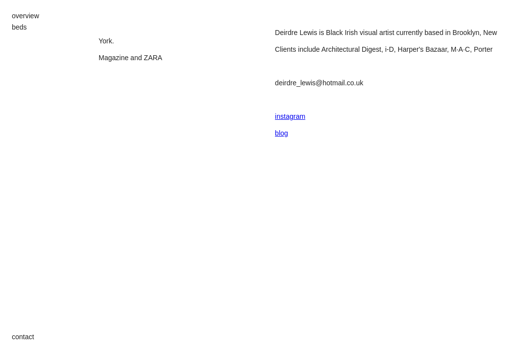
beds (19, 27)
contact (23, 337)
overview (25, 16)
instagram (290, 116)
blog (281, 133)
